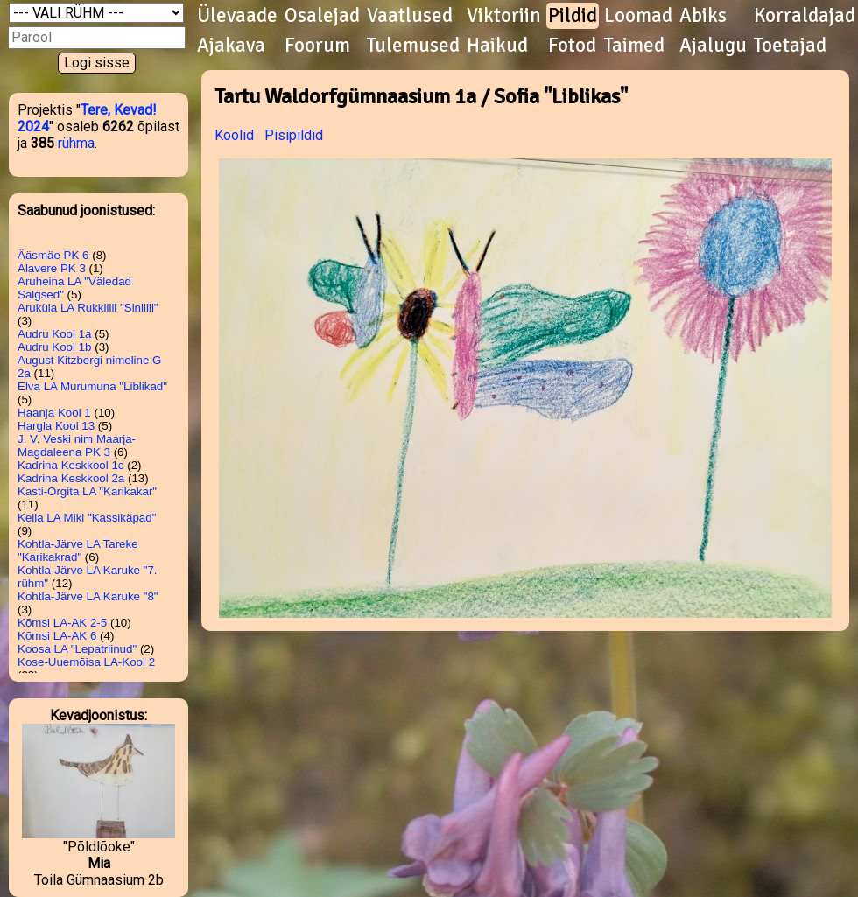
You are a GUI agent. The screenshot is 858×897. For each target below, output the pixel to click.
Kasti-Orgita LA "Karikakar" (87, 491)
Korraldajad (804, 16)
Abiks (703, 16)
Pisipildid (293, 135)
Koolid (234, 135)
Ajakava (231, 45)
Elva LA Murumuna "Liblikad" (92, 386)
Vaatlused (410, 16)
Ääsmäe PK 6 (53, 255)
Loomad (638, 16)
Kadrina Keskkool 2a (71, 478)
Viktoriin (504, 16)
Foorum (317, 45)
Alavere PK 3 (52, 268)
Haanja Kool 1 (54, 412)
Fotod (572, 45)
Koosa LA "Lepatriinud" (77, 648)
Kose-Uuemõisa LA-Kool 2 (86, 662)
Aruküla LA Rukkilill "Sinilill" (88, 307)
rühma (76, 143)
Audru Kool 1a (54, 333)
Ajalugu (713, 45)
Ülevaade (237, 16)
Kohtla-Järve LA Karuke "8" (88, 596)
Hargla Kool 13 (56, 425)
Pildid (572, 16)
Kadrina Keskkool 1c (71, 465)
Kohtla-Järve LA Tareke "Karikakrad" (78, 550)
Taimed (634, 45)
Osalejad (322, 16)
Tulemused (413, 45)
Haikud (497, 45)
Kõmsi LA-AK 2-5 (62, 622)
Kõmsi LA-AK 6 (57, 635)
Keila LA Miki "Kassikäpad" (87, 517)
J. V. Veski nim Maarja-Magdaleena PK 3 (77, 445)
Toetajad (790, 45)
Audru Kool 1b (54, 347)
